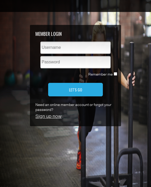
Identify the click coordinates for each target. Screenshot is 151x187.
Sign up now (48, 116)
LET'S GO (75, 89)
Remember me (100, 74)
